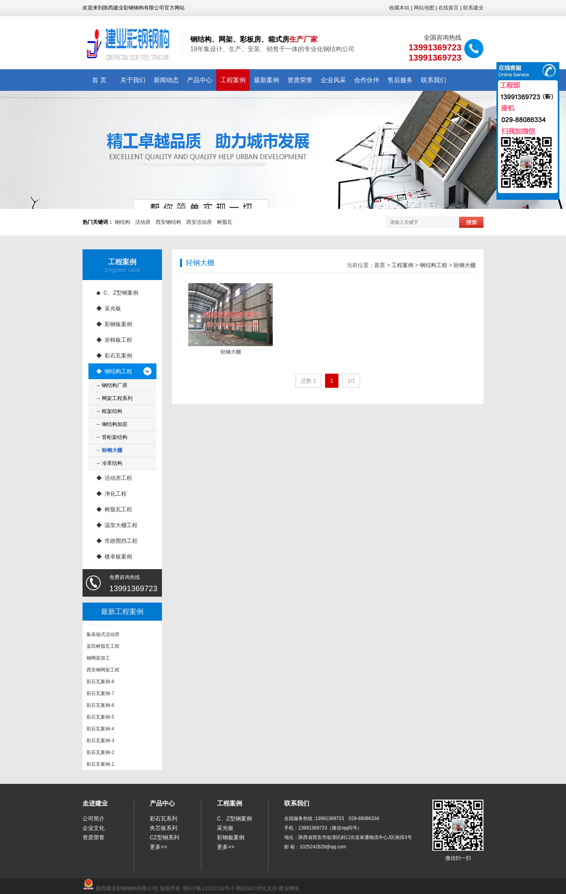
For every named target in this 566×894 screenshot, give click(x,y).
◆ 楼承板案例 (114, 556)
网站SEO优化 (251, 888)
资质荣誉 (299, 80)
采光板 (225, 828)
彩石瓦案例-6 (100, 706)
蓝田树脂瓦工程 (102, 647)
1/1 (351, 381)
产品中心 (199, 80)
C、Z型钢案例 (234, 818)
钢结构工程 (433, 265)
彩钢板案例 (230, 837)
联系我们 (433, 80)
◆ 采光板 (108, 308)
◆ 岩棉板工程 (114, 340)
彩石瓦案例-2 (100, 753)
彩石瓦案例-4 (100, 730)
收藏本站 (399, 8)
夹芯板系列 (163, 828)
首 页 (99, 80)
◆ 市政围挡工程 (117, 541)
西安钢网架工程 (102, 671)
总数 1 (308, 381)
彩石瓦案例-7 (100, 694)
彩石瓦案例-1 (100, 765)
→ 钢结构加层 (112, 424)
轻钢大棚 (465, 265)
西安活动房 (199, 222)
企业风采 (333, 80)
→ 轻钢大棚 (109, 450)
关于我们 (132, 80)
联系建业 (473, 8)
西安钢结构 (168, 222)
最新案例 (266, 80)
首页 (379, 265)
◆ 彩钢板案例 (114, 324)
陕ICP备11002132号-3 (208, 888)
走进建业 (95, 803)
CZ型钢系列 (164, 837)
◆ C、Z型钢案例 (117, 292)
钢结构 (122, 222)
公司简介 (94, 818)
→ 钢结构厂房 (112, 385)
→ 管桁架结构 (112, 437)
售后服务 (400, 80)
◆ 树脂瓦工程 (114, 509)
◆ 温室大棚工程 (117, 525)
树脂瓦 (224, 222)
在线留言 (448, 8)
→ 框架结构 (109, 411)
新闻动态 (166, 80)
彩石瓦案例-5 (100, 718)
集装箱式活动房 (102, 635)
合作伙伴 (366, 80)
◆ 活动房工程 (114, 478)
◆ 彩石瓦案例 (114, 355)
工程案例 (233, 80)
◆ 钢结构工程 (114, 371)
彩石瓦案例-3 (100, 742)
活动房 (143, 222)
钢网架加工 (98, 659)
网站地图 (424, 8)
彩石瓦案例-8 (100, 683)
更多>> (158, 847)
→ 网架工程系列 (114, 398)
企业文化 (94, 828)
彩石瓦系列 (163, 818)
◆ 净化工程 (111, 493)
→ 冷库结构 (109, 463)
